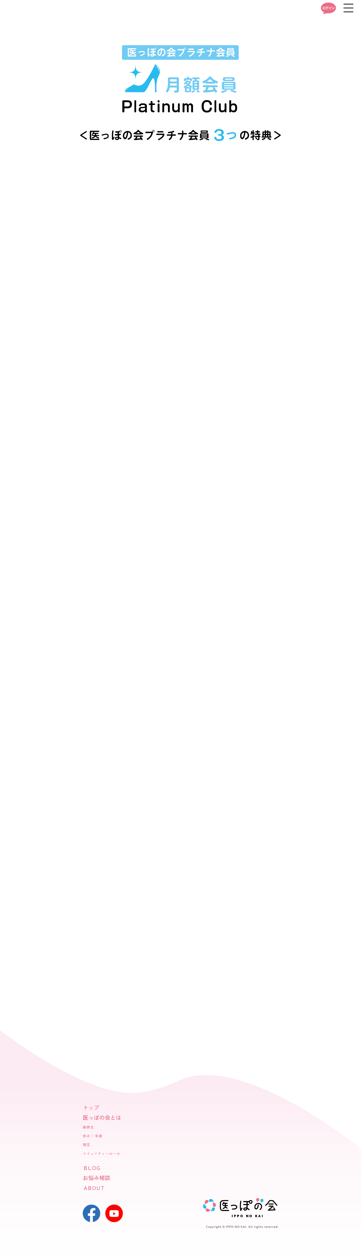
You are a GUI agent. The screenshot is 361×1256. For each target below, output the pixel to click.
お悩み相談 (96, 1178)
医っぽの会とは (102, 1118)
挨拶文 (88, 1127)
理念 (86, 1145)
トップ (91, 1107)
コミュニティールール (101, 1153)
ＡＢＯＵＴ (93, 1188)
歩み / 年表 (93, 1136)
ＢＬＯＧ (91, 1168)
